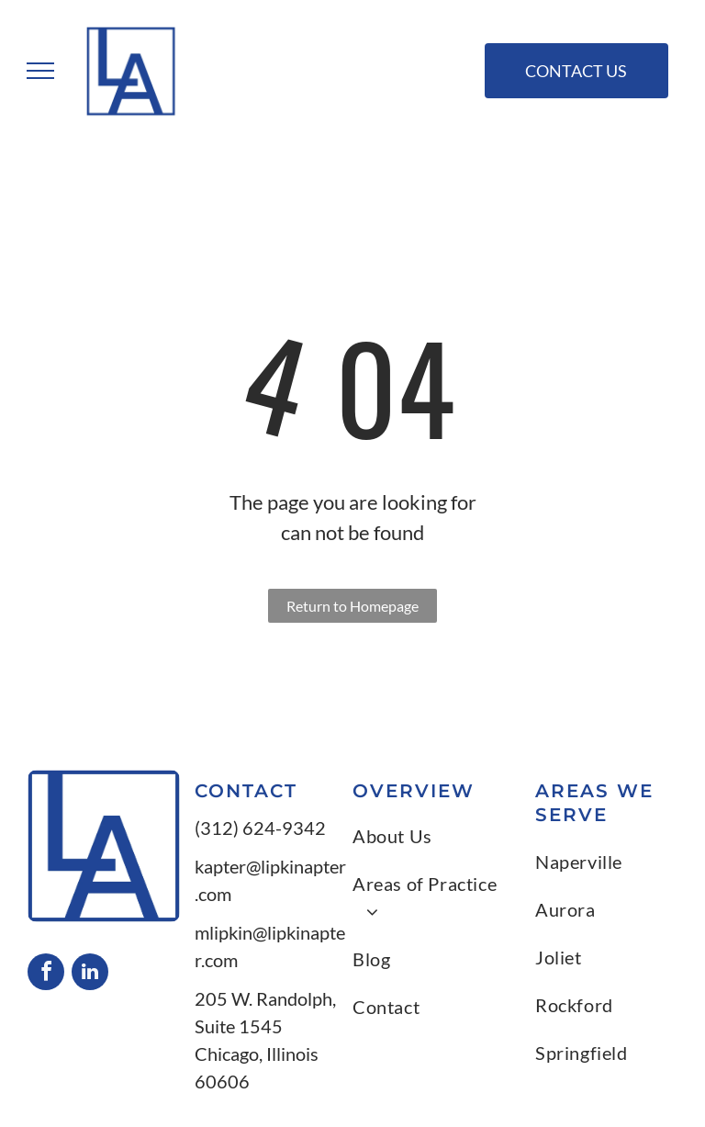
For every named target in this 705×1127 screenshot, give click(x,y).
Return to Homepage (352, 605)
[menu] (40, 71)
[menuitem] (435, 836)
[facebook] (46, 974)
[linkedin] (90, 974)
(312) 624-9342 (260, 828)
